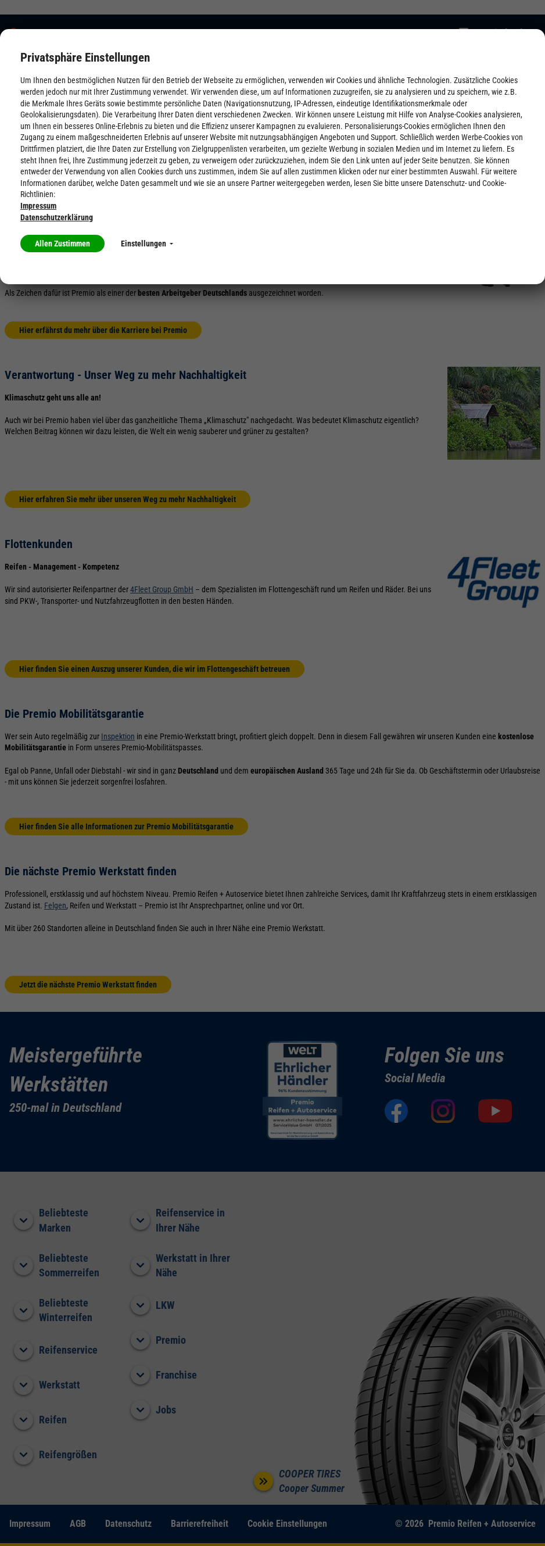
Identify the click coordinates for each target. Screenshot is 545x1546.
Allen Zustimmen (62, 243)
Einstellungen (147, 243)
